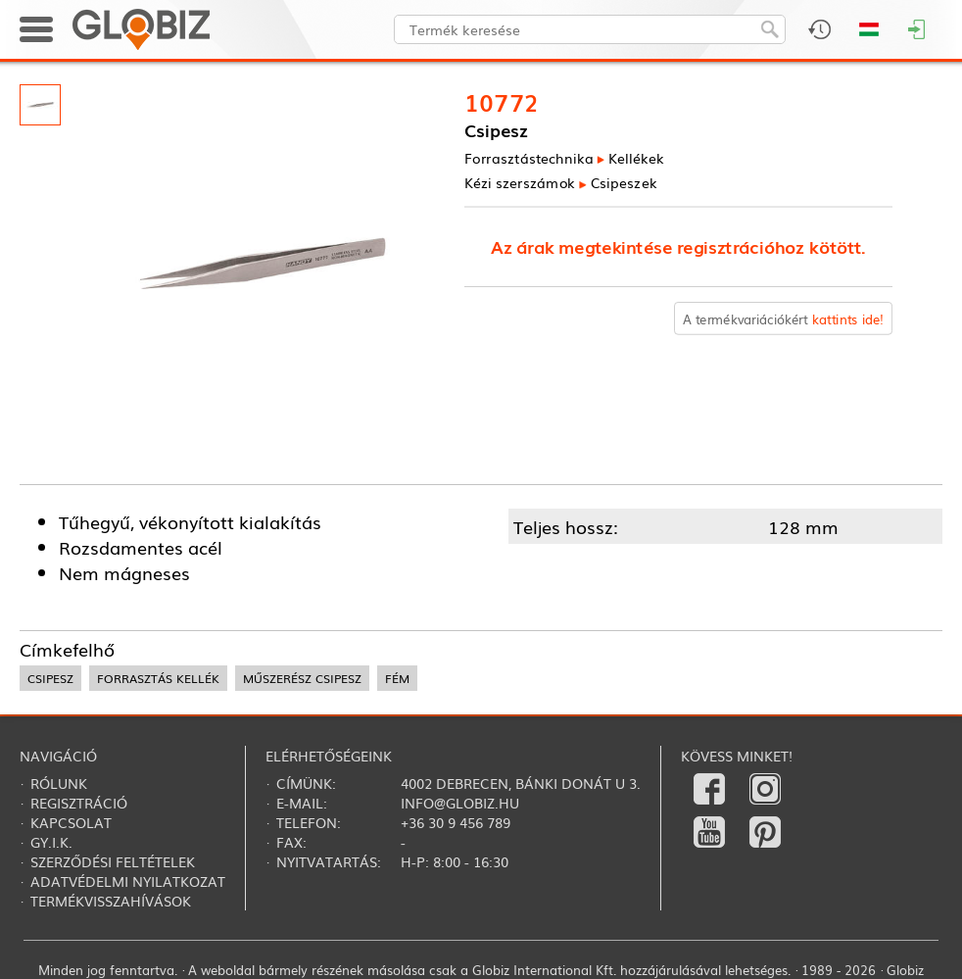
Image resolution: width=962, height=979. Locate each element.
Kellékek (636, 157)
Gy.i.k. (51, 842)
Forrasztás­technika (529, 157)
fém (397, 678)
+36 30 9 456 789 (455, 822)
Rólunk (58, 783)
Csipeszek (624, 181)
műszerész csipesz (302, 678)
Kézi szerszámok (519, 181)
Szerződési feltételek (112, 861)
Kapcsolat (71, 822)
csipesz (50, 678)
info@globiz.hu (460, 802)
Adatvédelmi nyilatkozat (127, 881)
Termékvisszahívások (110, 900)
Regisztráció (78, 802)
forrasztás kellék (158, 678)
